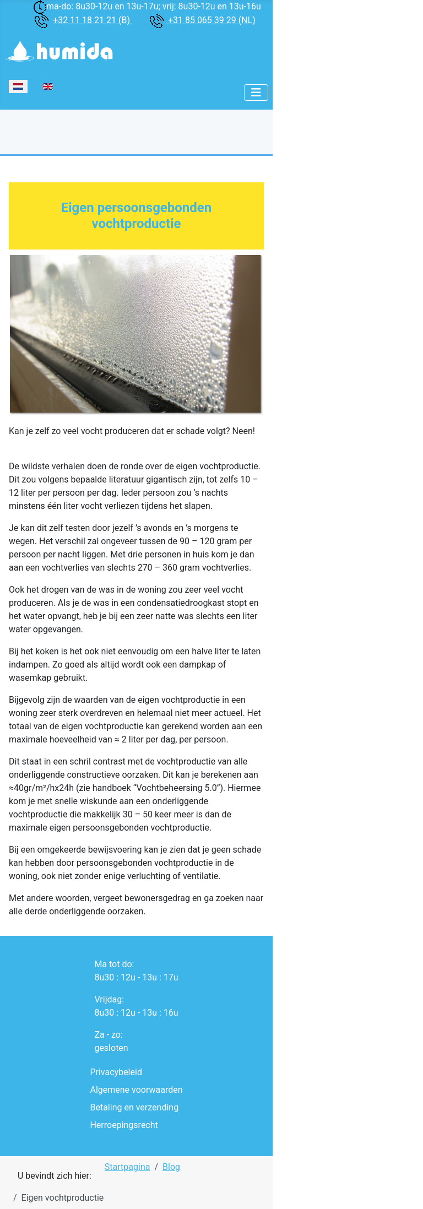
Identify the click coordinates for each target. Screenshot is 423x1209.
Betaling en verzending (134, 1107)
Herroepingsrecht (124, 1125)
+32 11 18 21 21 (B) (92, 20)
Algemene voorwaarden (136, 1090)
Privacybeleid (116, 1072)
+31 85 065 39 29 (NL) (211, 20)
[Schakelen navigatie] (256, 92)
